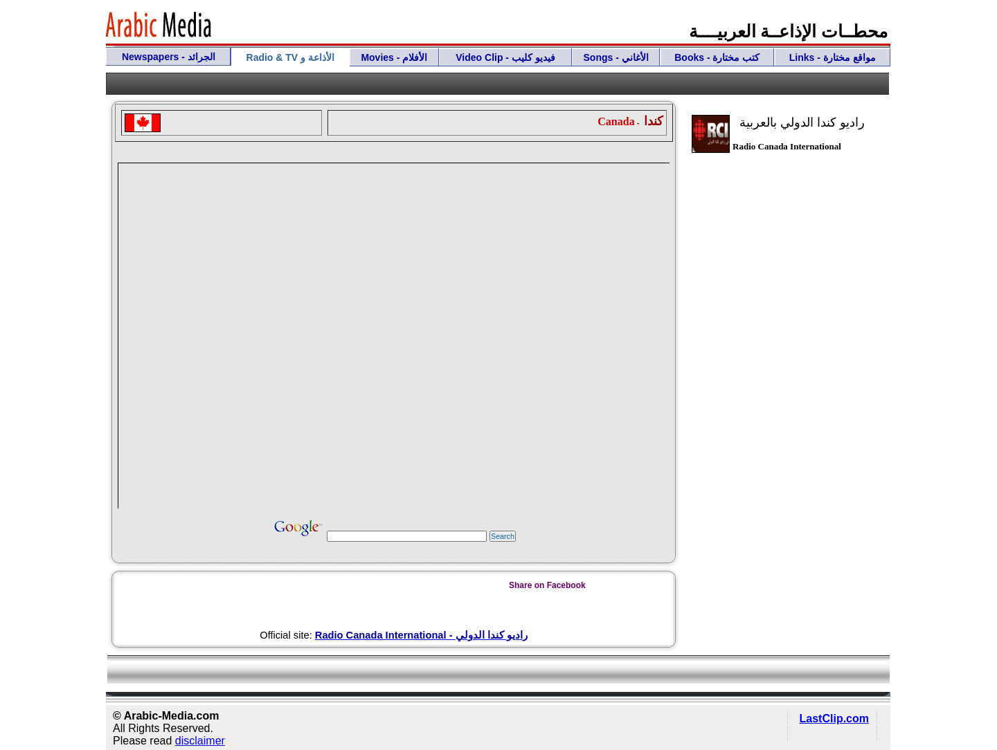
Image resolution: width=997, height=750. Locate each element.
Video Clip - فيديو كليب (505, 57)
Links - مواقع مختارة (832, 57)
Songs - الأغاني (616, 57)
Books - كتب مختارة (717, 57)
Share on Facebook (547, 585)
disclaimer (200, 741)
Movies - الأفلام (394, 57)
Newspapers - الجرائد (168, 56)
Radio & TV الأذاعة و (290, 57)
